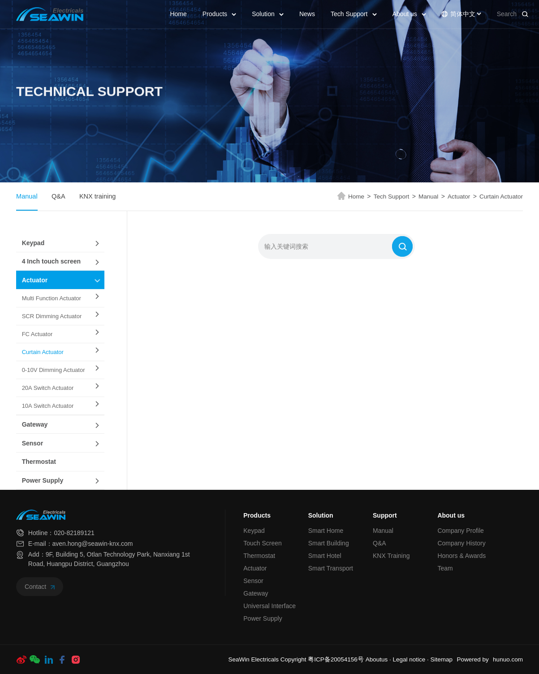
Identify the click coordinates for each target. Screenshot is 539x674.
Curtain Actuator (501, 196)
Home (178, 13)
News (307, 13)
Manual (27, 196)
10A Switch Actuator (48, 405)
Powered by (472, 659)
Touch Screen (262, 543)
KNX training (97, 196)
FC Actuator (37, 334)
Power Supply (43, 480)
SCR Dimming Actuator (52, 316)
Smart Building (328, 543)
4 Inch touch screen (51, 261)
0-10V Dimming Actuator (53, 370)
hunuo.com (508, 659)
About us (409, 13)
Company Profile (460, 530)
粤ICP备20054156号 (336, 659)
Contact (40, 586)
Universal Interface (269, 605)
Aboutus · (379, 659)
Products (219, 13)
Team (445, 568)
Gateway (35, 424)
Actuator (462, 196)
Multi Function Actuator (51, 298)
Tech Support (354, 13)
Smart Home (326, 530)
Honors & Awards (461, 555)
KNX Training (391, 555)
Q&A (58, 196)
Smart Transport (330, 568)
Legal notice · (411, 659)
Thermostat (39, 461)
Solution (268, 13)
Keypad (33, 242)
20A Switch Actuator (48, 388)
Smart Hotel (324, 555)
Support (385, 515)
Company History (461, 543)
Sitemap (442, 659)
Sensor (32, 443)
